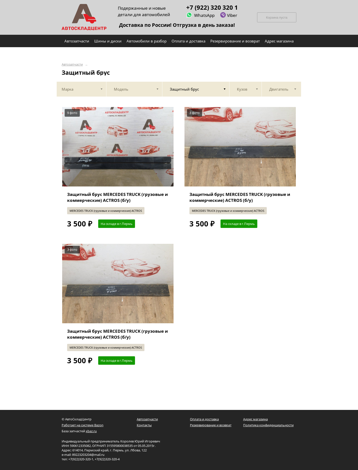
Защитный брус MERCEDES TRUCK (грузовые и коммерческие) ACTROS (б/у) (117, 197)
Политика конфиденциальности (268, 425)
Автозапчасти (72, 64)
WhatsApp (200, 15)
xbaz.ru (91, 431)
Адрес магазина (255, 419)
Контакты (144, 425)
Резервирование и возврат (210, 425)
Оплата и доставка (204, 419)
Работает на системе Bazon (82, 425)
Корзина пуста (276, 17)
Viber (228, 15)
